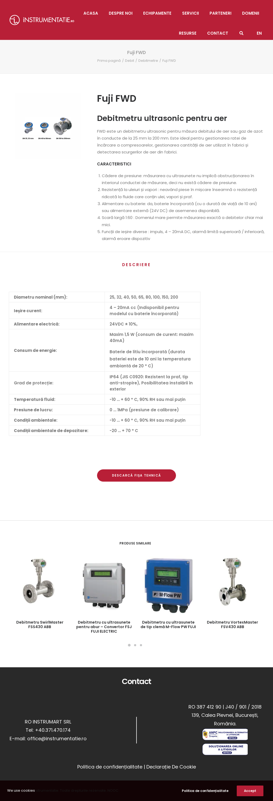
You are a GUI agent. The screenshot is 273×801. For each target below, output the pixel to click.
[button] (40, 585)
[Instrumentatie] (42, 20)
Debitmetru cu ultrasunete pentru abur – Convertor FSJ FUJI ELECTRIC (104, 627)
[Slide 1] (129, 645)
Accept (250, 793)
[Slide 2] (135, 645)
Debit (129, 60)
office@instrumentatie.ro (57, 738)
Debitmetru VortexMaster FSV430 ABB (232, 624)
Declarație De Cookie (171, 766)
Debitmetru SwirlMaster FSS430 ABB (39, 624)
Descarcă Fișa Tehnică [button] (136, 475)
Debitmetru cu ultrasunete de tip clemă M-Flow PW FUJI (168, 624)
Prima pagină (109, 60)
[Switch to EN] (259, 30)
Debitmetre (148, 60)
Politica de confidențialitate (109, 766)
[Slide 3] (141, 645)
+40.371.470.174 (53, 730)
